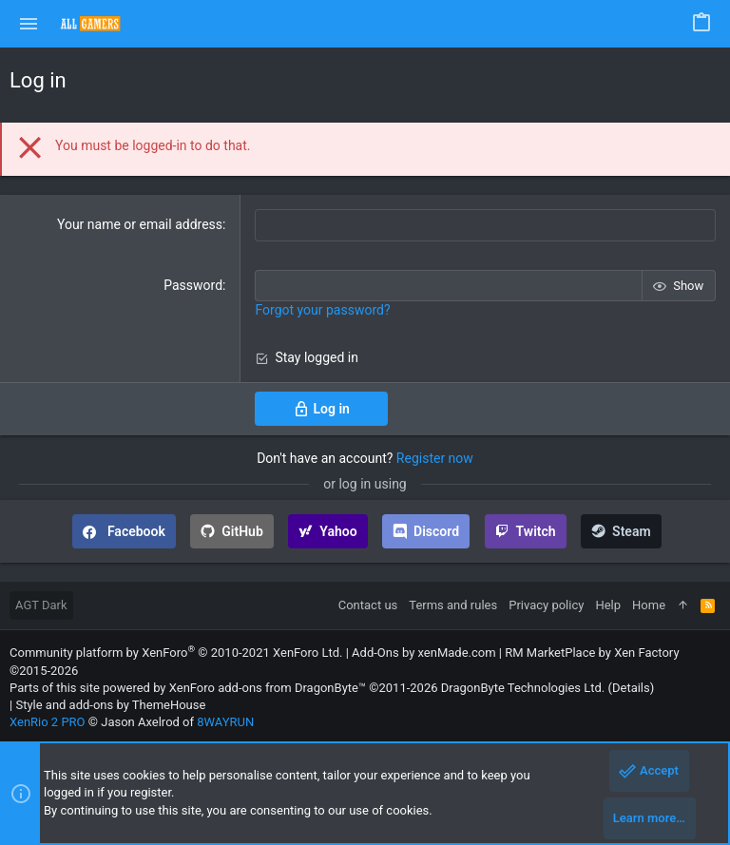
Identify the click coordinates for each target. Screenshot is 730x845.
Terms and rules (453, 605)
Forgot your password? (322, 309)
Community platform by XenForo (176, 652)
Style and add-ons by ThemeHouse (110, 705)
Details (631, 687)
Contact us (368, 605)
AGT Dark (41, 605)
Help (608, 605)
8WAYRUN (225, 722)
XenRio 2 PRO (48, 722)
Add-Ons (375, 652)
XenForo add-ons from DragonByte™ (267, 687)
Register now (434, 457)
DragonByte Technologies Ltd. (523, 687)
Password (192, 284)
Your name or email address (139, 224)
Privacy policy (546, 605)
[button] (29, 24)
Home (648, 605)
